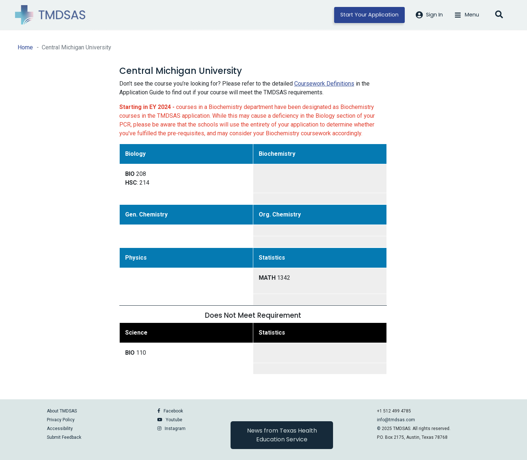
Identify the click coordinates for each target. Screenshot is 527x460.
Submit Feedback (64, 437)
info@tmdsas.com (396, 419)
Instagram (175, 428)
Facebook (173, 411)
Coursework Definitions (324, 83)
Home (25, 47)
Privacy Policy (61, 419)
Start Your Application (369, 14)
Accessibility (60, 428)
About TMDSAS (62, 411)
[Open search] (499, 15)
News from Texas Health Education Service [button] (282, 435)
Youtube (174, 419)
